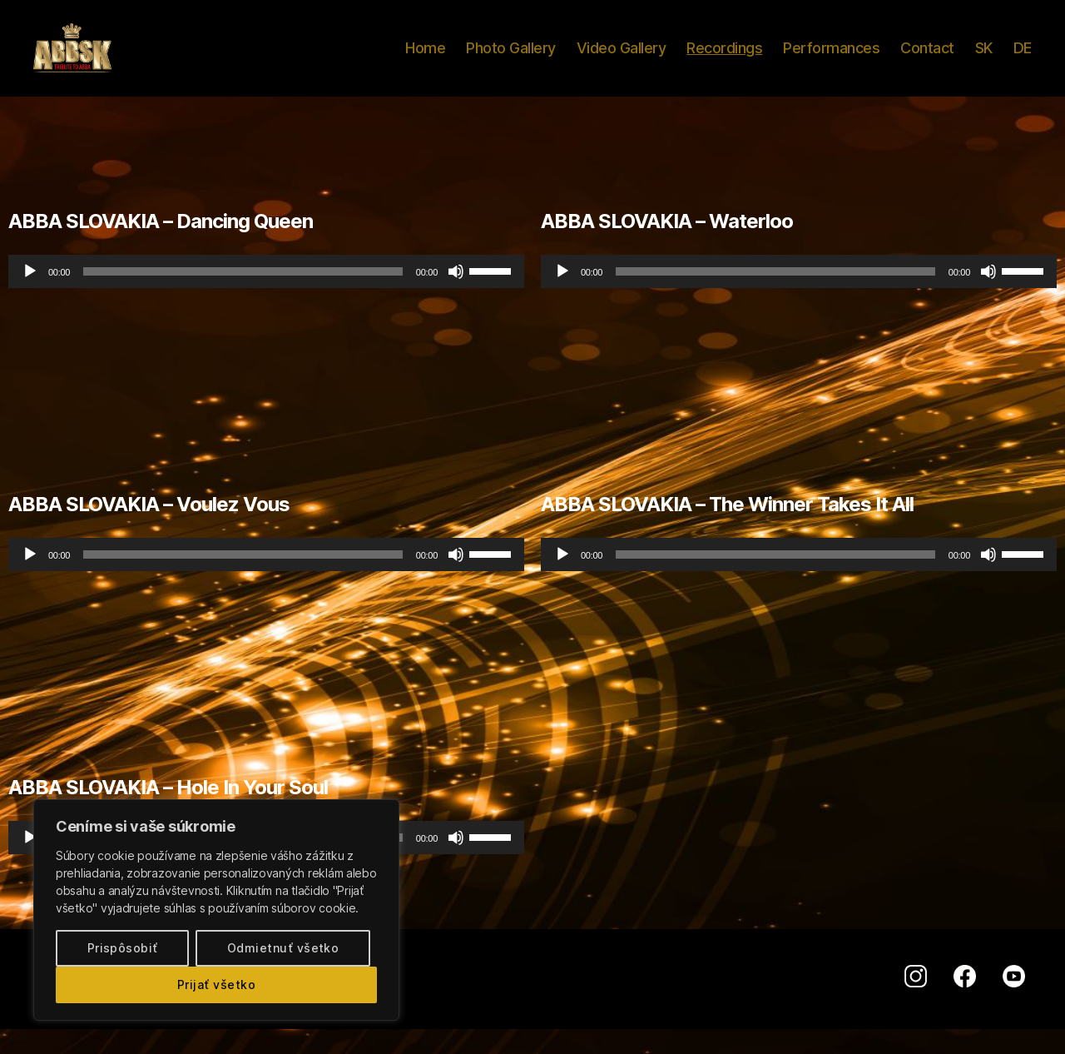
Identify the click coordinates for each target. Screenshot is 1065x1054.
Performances (831, 60)
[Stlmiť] (456, 296)
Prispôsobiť (122, 948)
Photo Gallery (511, 60)
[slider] (243, 296)
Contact (927, 60)
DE (1022, 60)
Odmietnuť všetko (283, 948)
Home (425, 60)
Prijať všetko (216, 984)
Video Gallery (621, 60)
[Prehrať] (30, 296)
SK (984, 60)
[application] (266, 296)
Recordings (724, 60)
